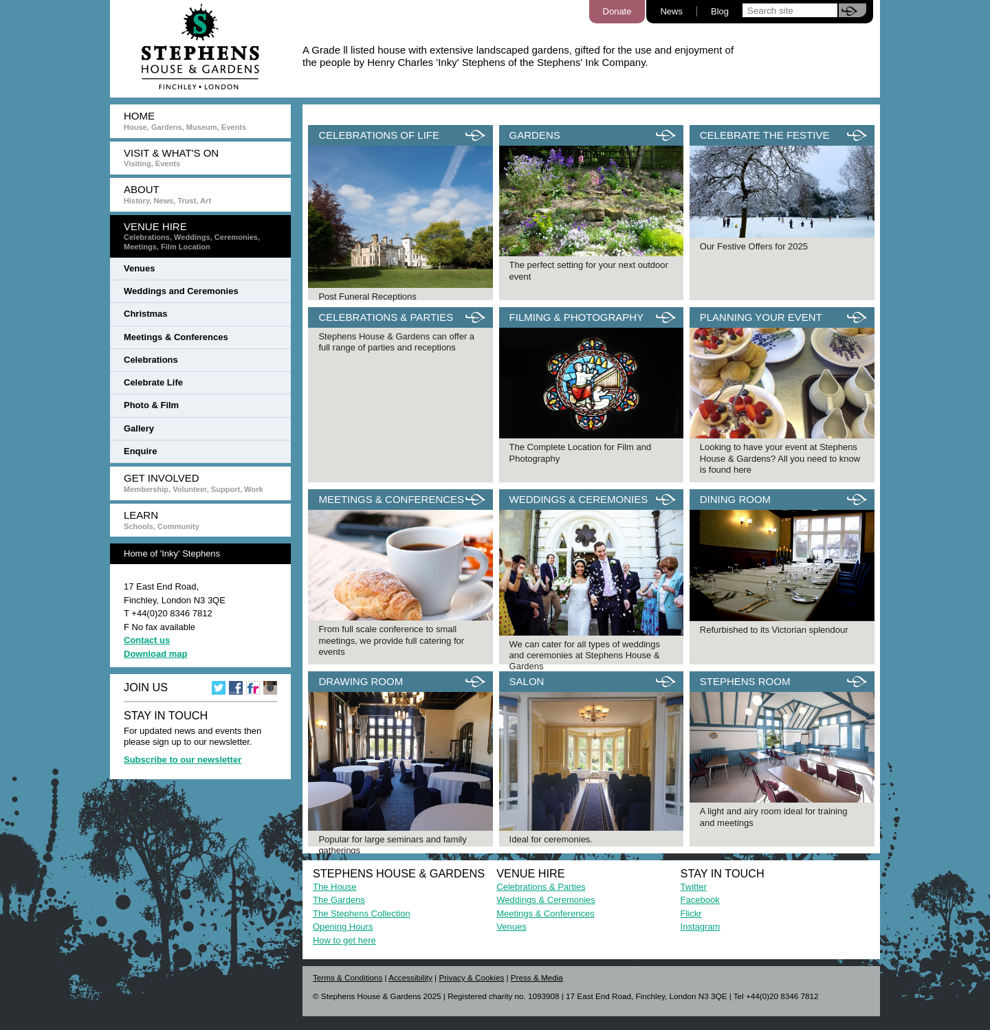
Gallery (139, 428)
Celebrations (151, 360)
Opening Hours (343, 926)
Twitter (694, 887)
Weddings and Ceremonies (181, 291)
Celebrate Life (153, 382)
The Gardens (339, 900)
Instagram (700, 926)
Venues (139, 268)
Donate (617, 11)
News (671, 11)
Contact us (147, 640)
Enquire (140, 451)
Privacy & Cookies (471, 977)
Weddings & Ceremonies (545, 900)
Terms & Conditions (347, 977)
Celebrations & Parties (540, 887)
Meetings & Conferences (176, 337)
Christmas (146, 314)
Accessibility (410, 977)
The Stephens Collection (361, 913)
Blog (720, 11)
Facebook (700, 900)
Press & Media (537, 977)
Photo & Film (151, 405)
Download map (155, 654)
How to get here (344, 940)
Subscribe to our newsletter (182, 759)
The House (335, 887)
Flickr (691, 913)
